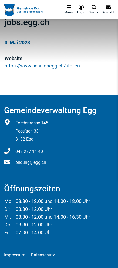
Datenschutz (43, 254)
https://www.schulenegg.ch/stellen (45, 66)
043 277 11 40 (29, 151)
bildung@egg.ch (30, 162)
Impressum (14, 254)
